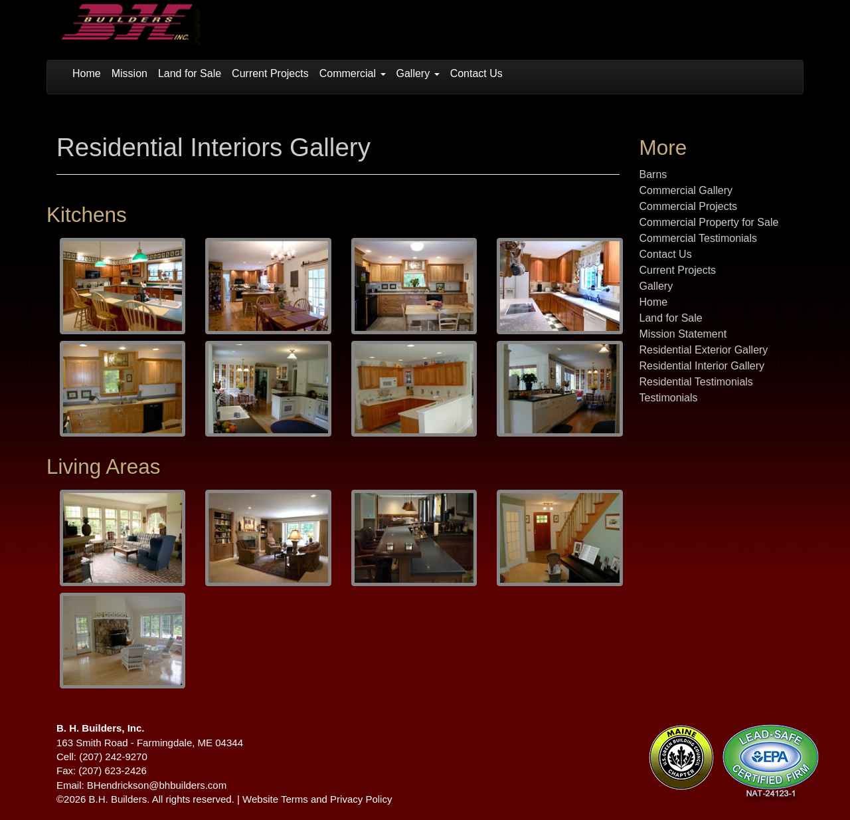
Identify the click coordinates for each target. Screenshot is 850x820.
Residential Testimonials (696, 381)
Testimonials (668, 397)
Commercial (352, 73)
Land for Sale (189, 73)
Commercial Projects (688, 206)
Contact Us (476, 73)
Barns (653, 174)
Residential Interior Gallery (702, 365)
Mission (129, 73)
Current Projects (270, 73)
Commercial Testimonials (698, 238)
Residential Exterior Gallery (703, 350)
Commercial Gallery (685, 190)
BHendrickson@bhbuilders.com (156, 785)
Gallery (418, 73)
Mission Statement (683, 334)
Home (86, 73)
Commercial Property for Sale (709, 222)
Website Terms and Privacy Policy (317, 799)
